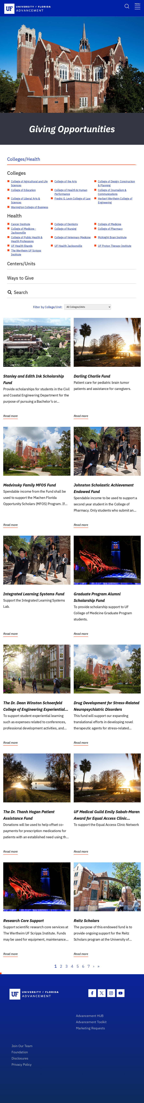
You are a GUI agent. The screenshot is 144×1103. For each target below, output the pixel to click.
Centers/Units (21, 264)
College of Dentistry (66, 224)
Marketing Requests (90, 1028)
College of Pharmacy (110, 228)
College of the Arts (66, 181)
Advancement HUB (89, 1016)
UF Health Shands (22, 245)
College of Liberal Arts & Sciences (25, 200)
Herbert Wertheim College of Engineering (115, 200)
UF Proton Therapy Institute (114, 245)
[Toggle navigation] (137, 6)
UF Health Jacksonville (68, 245)
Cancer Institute (20, 224)
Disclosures (20, 1058)
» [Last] (98, 966)
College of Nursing (65, 228)
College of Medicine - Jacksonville (23, 230)
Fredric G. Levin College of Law (72, 198)
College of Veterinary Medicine (73, 237)
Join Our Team (22, 1046)
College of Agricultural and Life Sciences (29, 183)
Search (17, 292)
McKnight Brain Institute (112, 237)
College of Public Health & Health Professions (26, 239)
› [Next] (93, 966)
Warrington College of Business (29, 207)
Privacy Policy (22, 1064)
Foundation (20, 1052)
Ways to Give (20, 278)
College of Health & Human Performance (71, 192)
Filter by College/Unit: (47, 307)
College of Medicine (109, 224)
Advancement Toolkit (91, 1022)
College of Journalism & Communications (112, 192)
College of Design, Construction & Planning (116, 183)
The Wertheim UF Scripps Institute (26, 252)
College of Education (23, 190)
